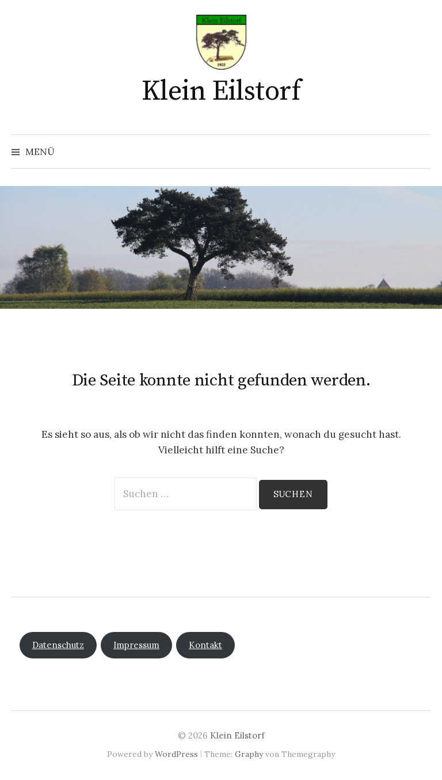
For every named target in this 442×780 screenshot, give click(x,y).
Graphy (249, 754)
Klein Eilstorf (221, 91)
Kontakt (205, 644)
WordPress (176, 754)
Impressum (136, 644)
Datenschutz (58, 644)
